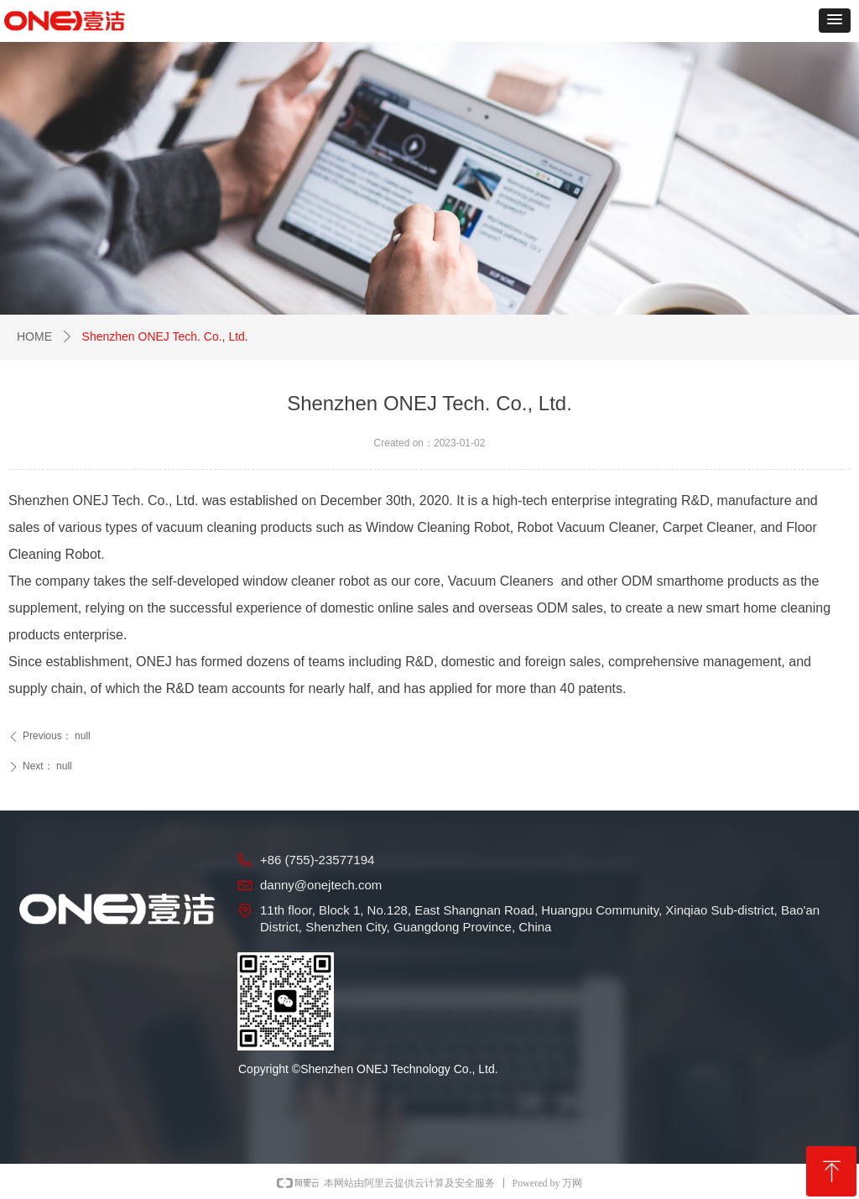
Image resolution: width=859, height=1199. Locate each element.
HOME (34, 336)
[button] (835, 20)
